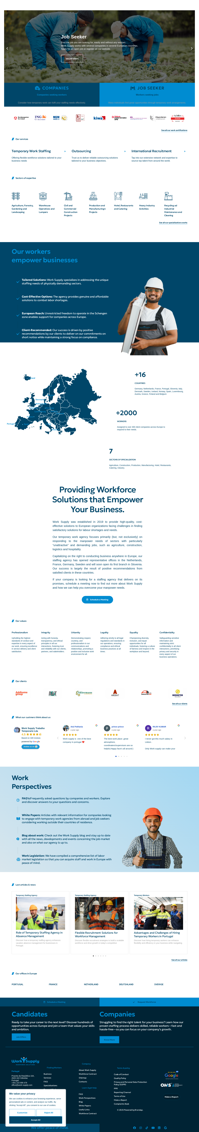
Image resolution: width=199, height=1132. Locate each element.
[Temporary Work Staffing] (65, 151)
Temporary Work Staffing (31, 151)
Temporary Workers (141, 895)
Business (47, 1074)
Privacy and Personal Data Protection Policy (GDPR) (130, 1083)
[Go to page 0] (116, 756)
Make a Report (120, 1100)
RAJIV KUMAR (159, 727)
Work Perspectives (87, 1098)
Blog (81, 1102)
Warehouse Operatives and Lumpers (46, 208)
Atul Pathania (77, 727)
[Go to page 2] (121, 756)
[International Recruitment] (185, 151)
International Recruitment (151, 151)
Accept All (35, 1120)
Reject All (48, 1112)
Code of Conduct (121, 1074)
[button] (7, 48)
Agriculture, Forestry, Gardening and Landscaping (22, 208)
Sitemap (82, 1078)
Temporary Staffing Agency (26, 895)
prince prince (118, 727)
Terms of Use (119, 1096)
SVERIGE (158, 984)
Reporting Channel (122, 1092)
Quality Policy (120, 1078)
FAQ (46, 1081)
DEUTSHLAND (126, 984)
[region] (35, 1108)
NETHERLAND (91, 984)
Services (47, 1078)
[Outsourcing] (125, 151)
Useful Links (84, 1109)
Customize (22, 1112)
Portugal (15, 1071)
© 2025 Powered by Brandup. (130, 1110)
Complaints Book (121, 1104)
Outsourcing (81, 151)
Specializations (50, 1085)
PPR (115, 1088)
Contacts (83, 1081)
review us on (30, 746)
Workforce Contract (87, 1074)
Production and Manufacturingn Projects (97, 208)
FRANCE (53, 984)
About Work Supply (87, 1070)
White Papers (85, 1105)
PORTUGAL (17, 984)
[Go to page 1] (118, 756)
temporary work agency (73, 536)
